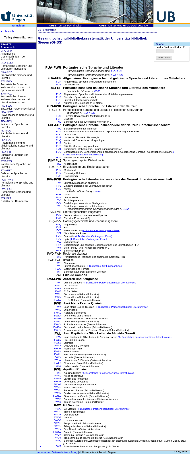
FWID (58, 285)
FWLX (57, 363)
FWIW (57, 300)
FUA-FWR (7, 179)
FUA (58, 81)
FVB (58, 185)
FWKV (57, 324)
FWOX (57, 434)
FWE (58, 263)
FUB (58, 84)
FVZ (59, 247)
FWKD (57, 309)
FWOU (57, 426)
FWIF (58, 291)
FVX (58, 244)
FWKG (57, 318)
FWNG (57, 384)
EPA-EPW (7, 50)
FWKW (57, 327)
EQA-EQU (7, 62)
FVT (59, 233)
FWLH (57, 351)
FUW (58, 163)
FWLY (58, 366)
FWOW (57, 432)
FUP (58, 137)
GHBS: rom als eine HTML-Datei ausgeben (124, 25)
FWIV (58, 297)
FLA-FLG (6, 130)
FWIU (58, 294)
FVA (59, 183)
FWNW (57, 396)
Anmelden (18, 25)
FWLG (57, 348)
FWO (58, 408)
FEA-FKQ (6, 121)
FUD (58, 97)
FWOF (57, 417)
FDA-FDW (7, 112)
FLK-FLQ (6, 139)
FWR (58, 446)
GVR (97, 91)
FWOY (57, 437)
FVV (58, 239)
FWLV (58, 357)
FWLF (57, 345)
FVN (58, 215)
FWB (58, 250)
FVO (58, 218)
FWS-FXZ (6, 189)
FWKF (57, 315)
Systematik (48, 29)
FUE (58, 100)
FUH (58, 119)
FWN (58, 372)
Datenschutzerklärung (64, 452)
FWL (58, 336)
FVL (59, 206)
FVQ (58, 224)
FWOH (57, 423)
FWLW (57, 360)
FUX (58, 170)
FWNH (57, 387)
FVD (58, 188)
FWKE (57, 312)
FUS (58, 146)
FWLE (57, 342)
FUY (58, 173)
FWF (58, 266)
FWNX (57, 399)
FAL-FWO (6, 105)
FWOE (57, 414)
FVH (58, 197)
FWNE (57, 378)
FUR (58, 143)
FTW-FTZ (6, 170)
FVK (58, 203)
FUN (58, 131)
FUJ (59, 121)
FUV (58, 157)
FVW (58, 241)
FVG (58, 194)
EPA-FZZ (6, 44)
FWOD (57, 411)
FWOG (57, 420)
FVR (58, 227)
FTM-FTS (6, 161)
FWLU (57, 354)
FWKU (57, 321)
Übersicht (7, 31)
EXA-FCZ (6, 93)
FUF (58, 103)
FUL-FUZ (116, 70)
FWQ (58, 440)
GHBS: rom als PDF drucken (65, 25)
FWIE (58, 288)
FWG (58, 268)
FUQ (58, 140)
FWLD (57, 339)
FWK (58, 307)
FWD (58, 257)
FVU (58, 236)
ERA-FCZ (6, 72)
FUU (58, 152)
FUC (58, 94)
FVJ (59, 200)
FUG (58, 116)
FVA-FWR (117, 74)
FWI (59, 282)
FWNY (57, 401)
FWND (57, 375)
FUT (58, 149)
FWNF (57, 381)
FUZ (58, 176)
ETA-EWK (7, 81)
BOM (126, 208)
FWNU (57, 390)
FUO (58, 134)
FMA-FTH (6, 152)
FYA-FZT (6, 198)
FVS (58, 230)
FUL (59, 128)
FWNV (57, 393)
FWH (58, 271)
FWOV (57, 429)
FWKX (57, 330)
